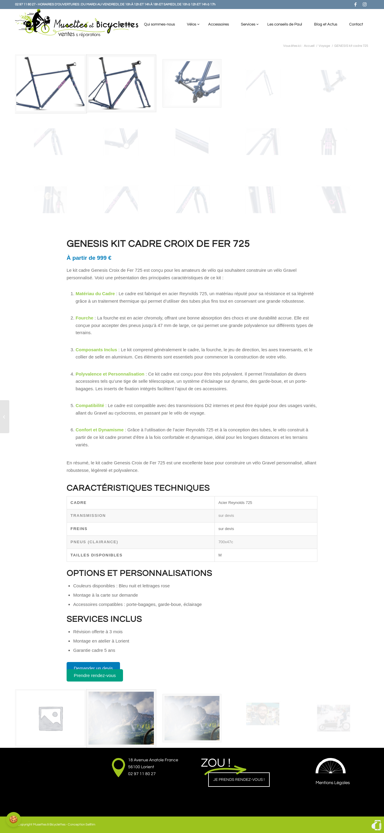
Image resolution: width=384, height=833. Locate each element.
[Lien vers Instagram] (364, 4)
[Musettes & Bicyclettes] (76, 23)
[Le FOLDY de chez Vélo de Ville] (4, 416)
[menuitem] (125, 23)
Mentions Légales (333, 783)
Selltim (90, 824)
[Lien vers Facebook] (355, 4)
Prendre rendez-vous (95, 675)
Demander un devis (93, 668)
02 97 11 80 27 (142, 774)
